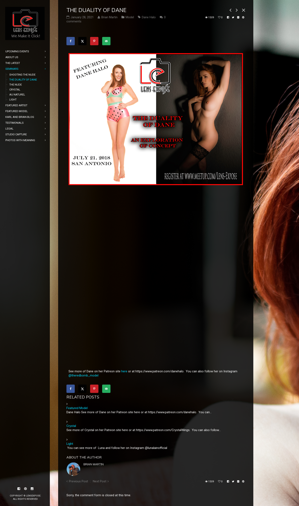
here (124, 371)
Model (130, 17)
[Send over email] (106, 41)
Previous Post (78, 481)
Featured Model (77, 408)
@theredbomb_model (83, 375)
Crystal (71, 426)
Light (69, 444)
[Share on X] (82, 41)
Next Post (99, 481)
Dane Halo (149, 17)
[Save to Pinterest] (94, 41)
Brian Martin (93, 464)
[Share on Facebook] (70, 41)
